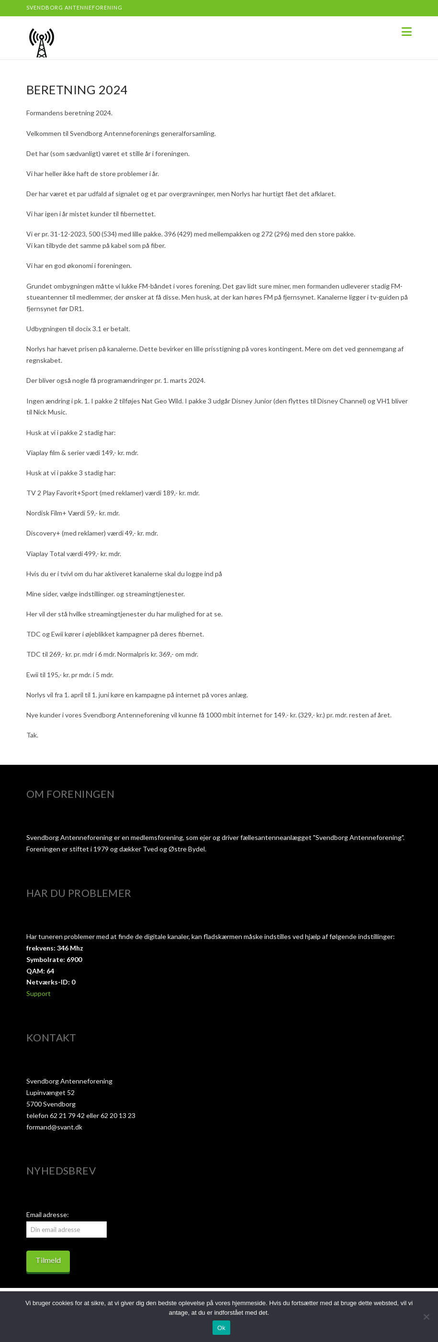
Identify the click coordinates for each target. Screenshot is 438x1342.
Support (38, 993)
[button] (407, 31)
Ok (221, 1327)
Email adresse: (47, 1214)
